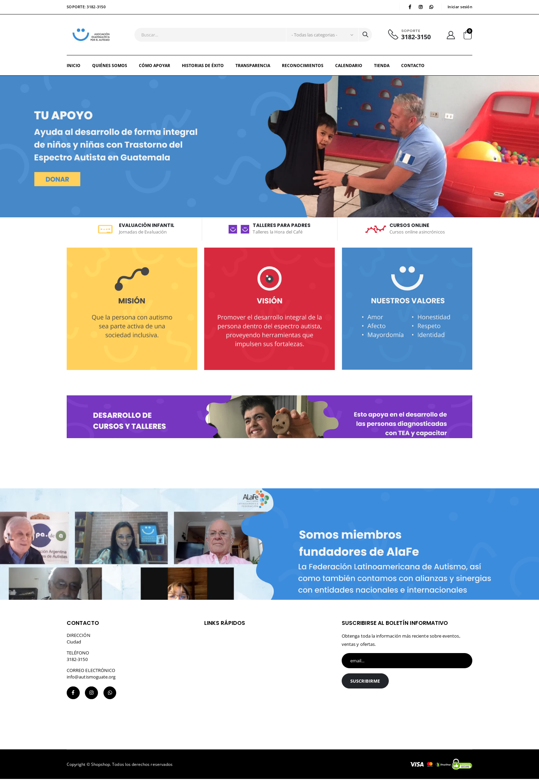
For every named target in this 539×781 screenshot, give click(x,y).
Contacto (413, 67)
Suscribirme (365, 683)
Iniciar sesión (460, 7)
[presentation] (394, 710)
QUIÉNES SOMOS (109, 67)
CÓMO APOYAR (154, 67)
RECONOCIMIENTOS (302, 67)
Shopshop (100, 766)
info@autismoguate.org (91, 678)
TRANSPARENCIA (252, 67)
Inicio (73, 67)
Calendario (348, 67)
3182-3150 (415, 38)
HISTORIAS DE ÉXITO (203, 67)
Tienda (381, 67)
